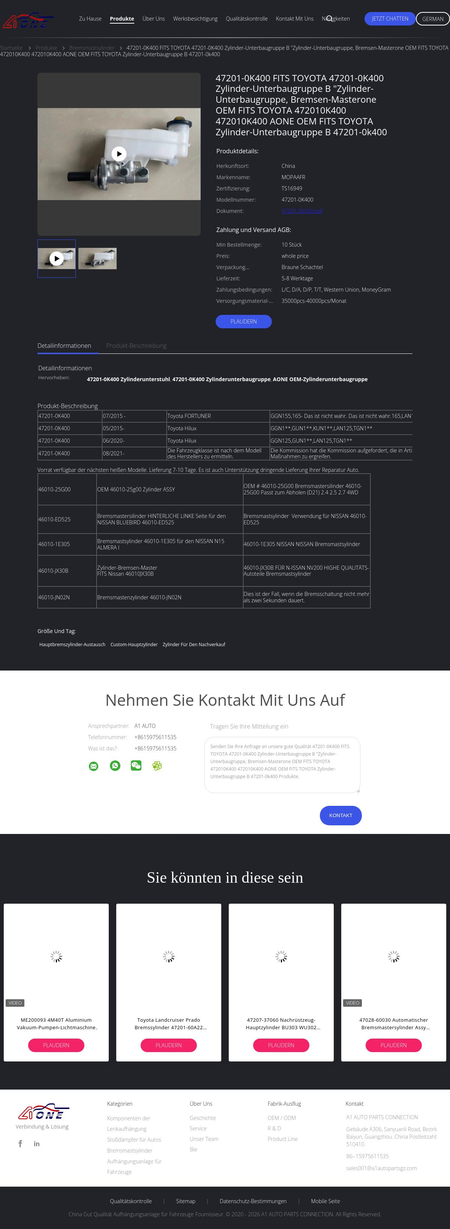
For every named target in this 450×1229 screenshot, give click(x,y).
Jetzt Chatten (390, 18)
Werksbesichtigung (195, 18)
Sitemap (185, 1201)
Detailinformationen (64, 345)
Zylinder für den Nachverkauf (194, 644)
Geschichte (203, 1117)
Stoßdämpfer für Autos (134, 1139)
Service (198, 1128)
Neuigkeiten (336, 18)
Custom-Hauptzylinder (134, 644)
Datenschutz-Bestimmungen (253, 1201)
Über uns (153, 18)
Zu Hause (90, 18)
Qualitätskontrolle (247, 18)
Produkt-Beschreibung (136, 345)
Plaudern (244, 321)
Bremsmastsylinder (130, 1150)
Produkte (122, 18)
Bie (193, 1149)
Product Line (283, 1138)
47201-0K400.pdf (302, 210)
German (433, 18)
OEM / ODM (282, 1117)
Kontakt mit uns (295, 18)
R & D (274, 1128)
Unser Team (204, 1138)
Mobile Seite (325, 1201)
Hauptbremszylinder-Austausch (72, 644)
